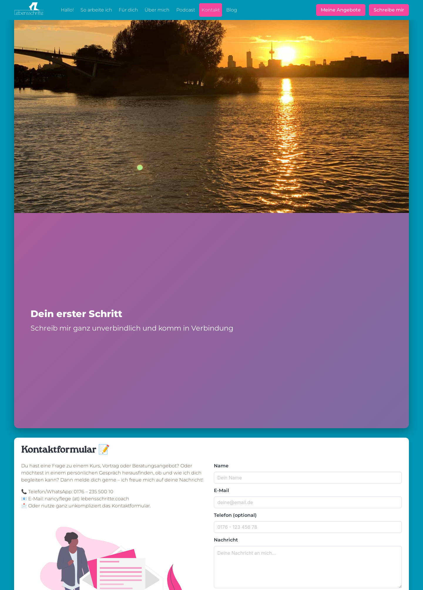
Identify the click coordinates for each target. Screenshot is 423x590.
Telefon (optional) (235, 515)
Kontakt (211, 10)
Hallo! (67, 10)
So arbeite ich (96, 10)
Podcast (185, 10)
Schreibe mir (389, 10)
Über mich (157, 10)
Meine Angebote (341, 10)
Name (221, 466)
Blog (231, 10)
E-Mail (221, 490)
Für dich (128, 10)
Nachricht (226, 540)
